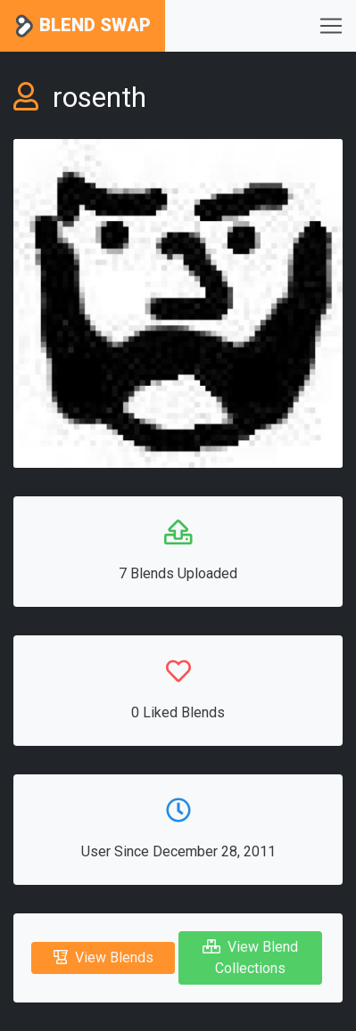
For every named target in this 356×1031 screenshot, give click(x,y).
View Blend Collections (250, 957)
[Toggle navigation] (331, 26)
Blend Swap (82, 26)
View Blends (103, 957)
